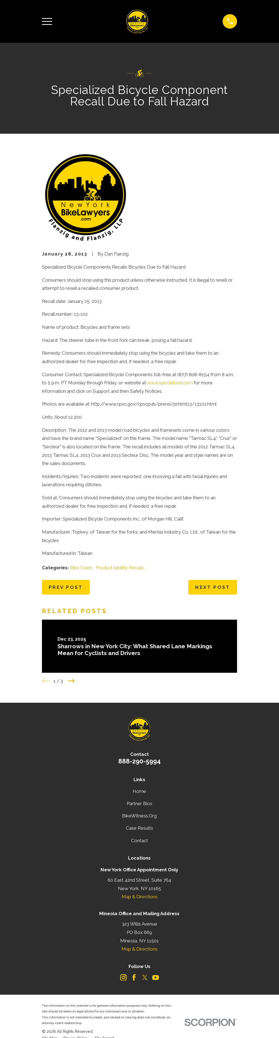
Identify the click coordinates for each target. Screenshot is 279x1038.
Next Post (212, 587)
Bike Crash (81, 567)
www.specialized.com (170, 382)
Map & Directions (139, 896)
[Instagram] (123, 977)
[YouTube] (155, 977)
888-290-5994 (139, 761)
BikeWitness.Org (139, 815)
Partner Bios (139, 803)
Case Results (139, 828)
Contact (139, 840)
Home (139, 791)
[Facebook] (134, 977)
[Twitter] (145, 977)
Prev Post (66, 587)
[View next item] (71, 680)
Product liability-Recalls (120, 567)
